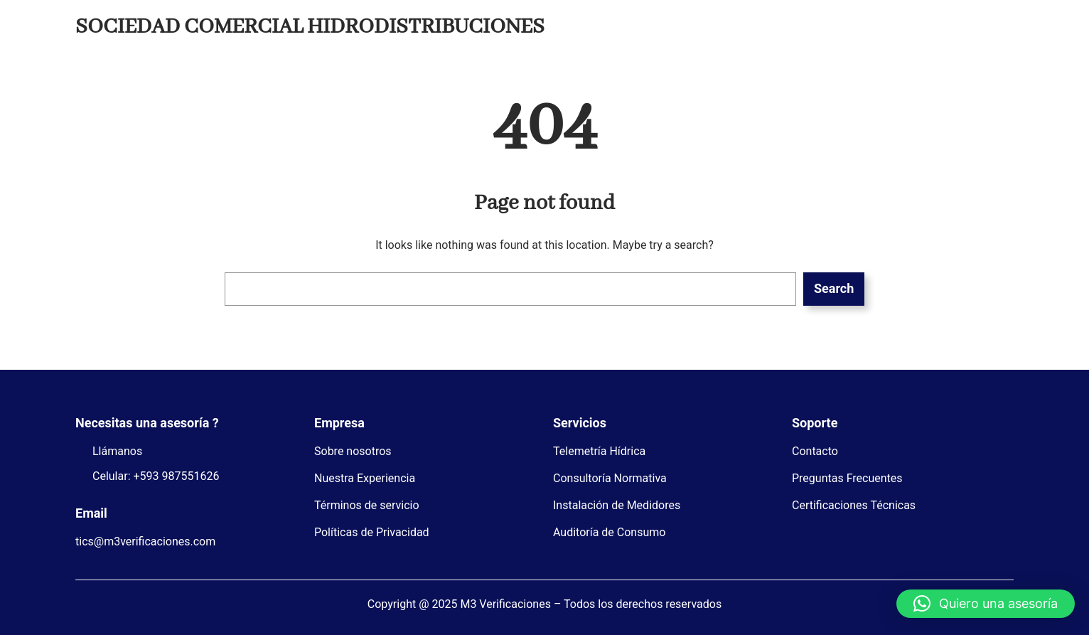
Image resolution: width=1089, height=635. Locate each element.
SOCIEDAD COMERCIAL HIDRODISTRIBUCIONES (309, 27)
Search (834, 288)
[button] (985, 603)
